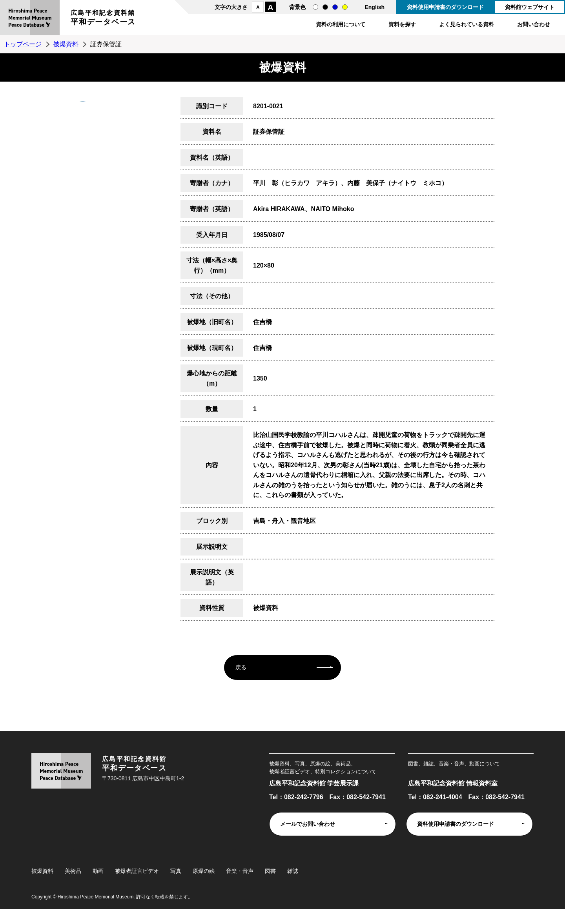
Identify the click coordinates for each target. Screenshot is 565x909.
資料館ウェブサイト (529, 7)
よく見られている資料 (466, 24)
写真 (175, 871)
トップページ (23, 44)
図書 (270, 871)
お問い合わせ (533, 24)
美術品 (73, 871)
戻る (240, 667)
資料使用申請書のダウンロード (445, 7)
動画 (98, 871)
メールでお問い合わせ (307, 824)
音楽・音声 (239, 871)
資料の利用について (340, 24)
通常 (315, 7)
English (375, 7)
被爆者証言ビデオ (137, 871)
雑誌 (292, 871)
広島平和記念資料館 (103, 18)
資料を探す (402, 24)
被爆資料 (65, 44)
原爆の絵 (204, 871)
